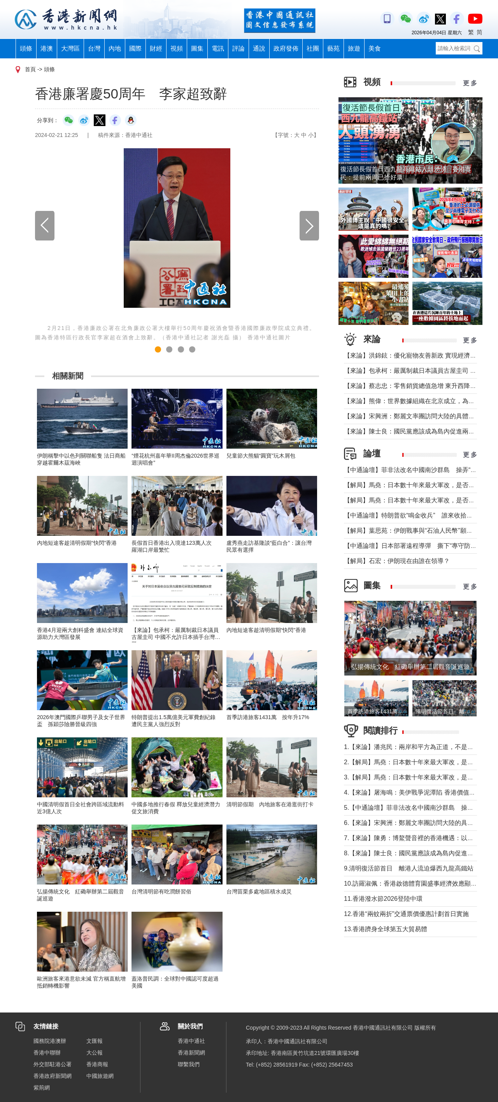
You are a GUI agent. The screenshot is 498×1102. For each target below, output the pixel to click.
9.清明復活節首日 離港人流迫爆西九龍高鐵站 (408, 868)
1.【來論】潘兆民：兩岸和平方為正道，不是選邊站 (415, 747)
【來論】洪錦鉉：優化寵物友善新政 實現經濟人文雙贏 (419, 355)
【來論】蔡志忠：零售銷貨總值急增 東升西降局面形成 (419, 386)
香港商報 (97, 1064)
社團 (313, 48)
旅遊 (354, 48)
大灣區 (70, 48)
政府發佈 (286, 48)
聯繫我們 (189, 1064)
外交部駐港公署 (52, 1064)
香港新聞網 (191, 1052)
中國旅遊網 (100, 1076)
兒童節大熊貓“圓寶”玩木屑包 (260, 456)
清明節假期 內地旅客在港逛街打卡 (270, 804)
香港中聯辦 (47, 1052)
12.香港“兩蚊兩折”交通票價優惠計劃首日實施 (406, 914)
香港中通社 (191, 1041)
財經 (156, 48)
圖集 (197, 48)
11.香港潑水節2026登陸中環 (383, 898)
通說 (259, 48)
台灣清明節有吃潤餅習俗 (161, 891)
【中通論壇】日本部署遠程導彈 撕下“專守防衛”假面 (417, 545)
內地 (115, 48)
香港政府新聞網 (52, 1076)
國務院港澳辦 (49, 1041)
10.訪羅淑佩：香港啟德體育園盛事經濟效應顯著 (410, 883)
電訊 (218, 48)
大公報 (94, 1052)
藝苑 (333, 48)
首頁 (30, 69)
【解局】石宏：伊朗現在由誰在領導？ (397, 561)
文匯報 (94, 1041)
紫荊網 (41, 1087)
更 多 (470, 83)
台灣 (94, 48)
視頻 (176, 48)
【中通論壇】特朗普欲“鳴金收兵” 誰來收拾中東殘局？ (421, 515)
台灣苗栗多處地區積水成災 (259, 891)
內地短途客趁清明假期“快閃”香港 (77, 543)
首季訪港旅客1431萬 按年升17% (267, 717)
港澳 (46, 48)
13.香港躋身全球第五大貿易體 (385, 929)
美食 (374, 48)
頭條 (26, 48)
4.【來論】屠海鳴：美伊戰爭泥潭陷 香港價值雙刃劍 (416, 792)
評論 (238, 48)
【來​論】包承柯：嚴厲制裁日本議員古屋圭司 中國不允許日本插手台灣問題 (176, 637)
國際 (135, 48)
